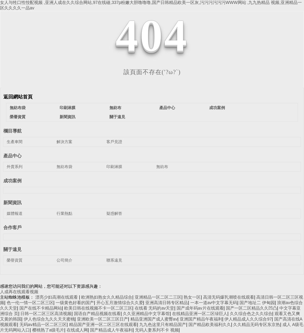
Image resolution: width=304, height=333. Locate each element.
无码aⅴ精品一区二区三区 (43, 324)
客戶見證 (114, 141)
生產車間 (14, 141)
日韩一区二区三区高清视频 (45, 313)
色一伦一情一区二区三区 (30, 302)
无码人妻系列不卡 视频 (157, 330)
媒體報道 (14, 213)
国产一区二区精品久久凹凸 (251, 308)
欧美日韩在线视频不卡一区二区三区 (98, 308)
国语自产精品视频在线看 (97, 313)
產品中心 (167, 107)
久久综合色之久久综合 (251, 313)
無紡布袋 (18, 107)
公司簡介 (64, 260)
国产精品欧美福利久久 (209, 324)
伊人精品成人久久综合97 (248, 319)
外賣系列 (14, 166)
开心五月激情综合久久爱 (119, 302)
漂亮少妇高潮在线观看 (57, 297)
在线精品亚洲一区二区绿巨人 (199, 313)
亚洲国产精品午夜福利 (201, 319)
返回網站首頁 (18, 96)
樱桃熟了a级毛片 (48, 330)
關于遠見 (117, 117)
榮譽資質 (18, 117)
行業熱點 (64, 213)
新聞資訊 (67, 117)
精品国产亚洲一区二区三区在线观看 (103, 324)
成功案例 (217, 107)
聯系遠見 (114, 260)
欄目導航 (12, 130)
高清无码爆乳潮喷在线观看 (228, 297)
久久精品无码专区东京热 (256, 324)
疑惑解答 (114, 213)
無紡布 (115, 107)
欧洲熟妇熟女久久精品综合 (106, 297)
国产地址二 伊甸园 (257, 302)
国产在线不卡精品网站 (40, 308)
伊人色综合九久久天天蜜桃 (49, 319)
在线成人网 (77, 330)
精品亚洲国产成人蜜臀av (154, 319)
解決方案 (64, 141)
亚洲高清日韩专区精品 (166, 302)
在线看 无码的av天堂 (154, 308)
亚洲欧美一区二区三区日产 (102, 319)
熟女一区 (192, 297)
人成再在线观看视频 (19, 291)
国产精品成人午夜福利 (111, 330)
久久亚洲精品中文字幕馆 (146, 313)
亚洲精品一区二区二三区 (158, 297)
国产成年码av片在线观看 (200, 308)
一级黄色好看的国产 (75, 302)
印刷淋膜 (67, 107)
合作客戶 (12, 227)
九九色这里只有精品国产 (162, 324)
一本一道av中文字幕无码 (213, 302)
